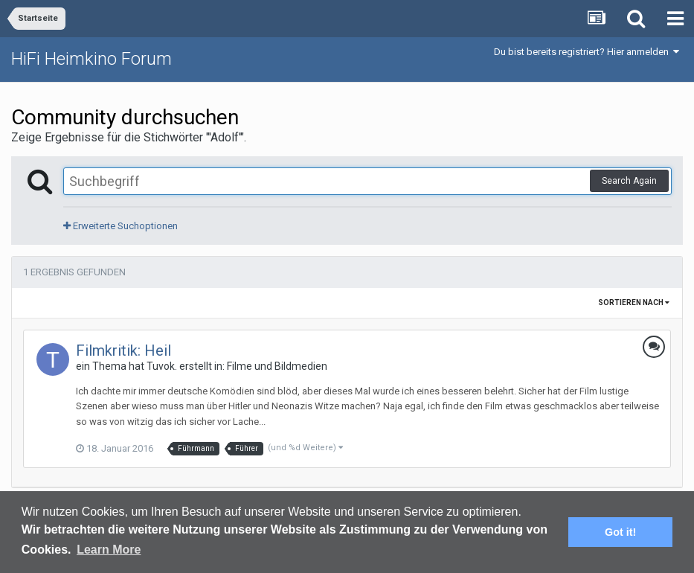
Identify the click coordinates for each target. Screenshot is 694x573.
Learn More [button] (109, 549)
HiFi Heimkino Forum (91, 58)
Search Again (629, 181)
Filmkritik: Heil (123, 350)
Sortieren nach (633, 302)
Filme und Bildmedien (277, 366)
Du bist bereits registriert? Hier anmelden (586, 51)
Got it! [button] (620, 532)
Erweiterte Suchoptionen (120, 225)
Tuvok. (162, 366)
